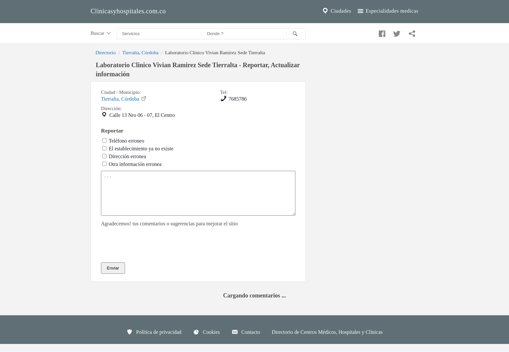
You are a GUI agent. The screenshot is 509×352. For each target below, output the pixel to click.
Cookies (206, 339)
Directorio (105, 52)
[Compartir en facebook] (381, 32)
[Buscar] (296, 34)
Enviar (113, 275)
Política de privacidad (153, 339)
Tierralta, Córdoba (140, 52)
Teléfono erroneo (126, 141)
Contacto (245, 339)
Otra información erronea (135, 164)
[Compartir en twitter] (396, 32)
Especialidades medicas (387, 11)
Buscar (101, 33)
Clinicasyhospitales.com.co (128, 11)
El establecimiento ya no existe (141, 148)
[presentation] (150, 252)
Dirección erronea (127, 156)
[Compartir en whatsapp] (411, 32)
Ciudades (336, 11)
